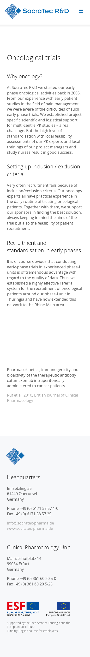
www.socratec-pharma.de (30, 528)
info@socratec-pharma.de (30, 523)
